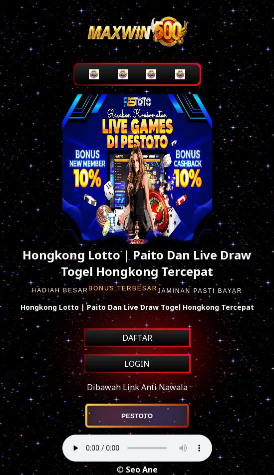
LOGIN (137, 363)
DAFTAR (137, 337)
